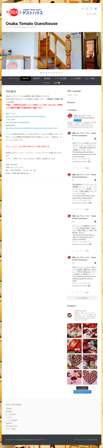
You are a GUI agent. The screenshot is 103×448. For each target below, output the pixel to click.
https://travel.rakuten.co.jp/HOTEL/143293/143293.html (25, 116)
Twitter (87, 8)
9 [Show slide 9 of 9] (62, 73)
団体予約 (36, 78)
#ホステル (87, 159)
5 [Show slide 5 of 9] (51, 73)
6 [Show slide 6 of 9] (54, 73)
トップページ (13, 78)
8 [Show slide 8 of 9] (59, 73)
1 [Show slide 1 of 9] (41, 73)
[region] (51, 54)
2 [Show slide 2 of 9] (44, 73)
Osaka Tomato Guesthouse (32, 23)
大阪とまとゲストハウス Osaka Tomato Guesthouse (84, 134)
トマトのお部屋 (60, 78)
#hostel (84, 161)
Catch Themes (93, 439)
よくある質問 (76, 78)
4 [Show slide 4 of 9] (49, 73)
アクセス (46, 83)
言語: (57, 83)
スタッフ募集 (90, 78)
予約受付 (9, 409)
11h (73, 138)
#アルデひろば (87, 184)
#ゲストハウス (77, 159)
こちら (9, 140)
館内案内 (47, 78)
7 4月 (73, 263)
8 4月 (73, 221)
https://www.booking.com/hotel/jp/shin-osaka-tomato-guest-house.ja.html (31, 128)
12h (73, 180)
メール (95, 8)
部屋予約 (25, 78)
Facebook (82, 8)
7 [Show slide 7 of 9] (57, 73)
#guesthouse (77, 161)
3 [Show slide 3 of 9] (46, 73)
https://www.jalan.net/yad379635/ (17, 122)
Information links (12, 426)
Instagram (91, 8)
